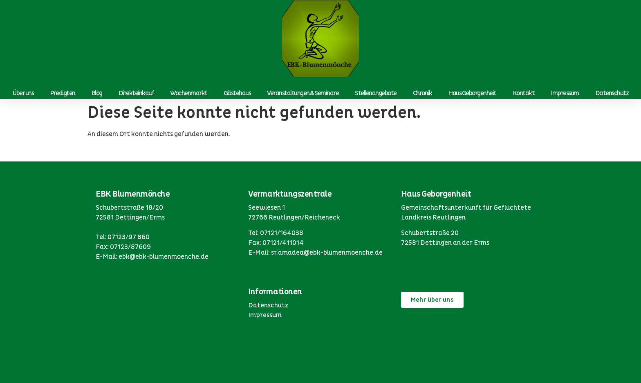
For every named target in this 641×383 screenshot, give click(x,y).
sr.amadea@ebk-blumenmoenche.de (327, 253)
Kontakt (524, 93)
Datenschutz (612, 93)
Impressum (565, 93)
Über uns (23, 93)
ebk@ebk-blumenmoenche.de (163, 257)
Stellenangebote (376, 93)
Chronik (422, 93)
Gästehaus (237, 93)
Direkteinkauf (136, 93)
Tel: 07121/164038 (275, 233)
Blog (97, 93)
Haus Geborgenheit (472, 93)
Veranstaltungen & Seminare (302, 93)
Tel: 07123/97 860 (123, 237)
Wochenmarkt (188, 93)
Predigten (62, 93)
